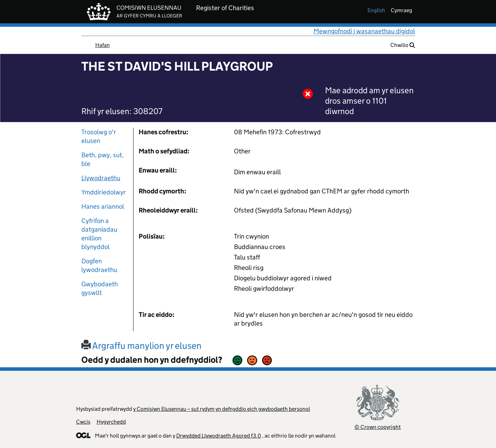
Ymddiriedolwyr (103, 192)
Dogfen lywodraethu (99, 265)
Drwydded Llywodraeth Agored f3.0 (218, 435)
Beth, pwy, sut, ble (102, 159)
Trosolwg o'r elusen (98, 136)
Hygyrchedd (111, 421)
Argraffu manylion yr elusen (141, 345)
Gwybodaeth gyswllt (99, 288)
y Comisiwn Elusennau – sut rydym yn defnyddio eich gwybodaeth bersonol (221, 409)
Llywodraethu (100, 178)
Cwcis (83, 421)
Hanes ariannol (102, 206)
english (376, 10)
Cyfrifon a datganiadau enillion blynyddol (99, 234)
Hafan (102, 45)
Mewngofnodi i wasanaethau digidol (364, 31)
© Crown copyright (378, 427)
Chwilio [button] (402, 45)
